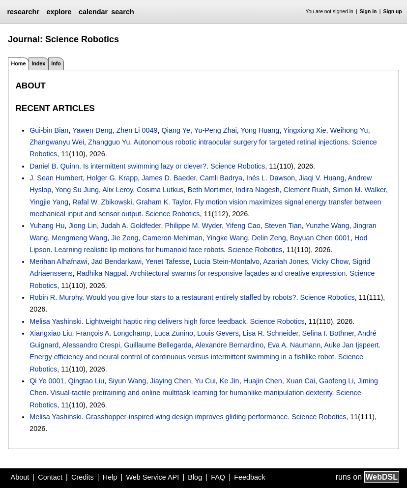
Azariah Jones (285, 261)
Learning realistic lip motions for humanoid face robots (139, 250)
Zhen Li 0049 (136, 130)
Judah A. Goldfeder (131, 226)
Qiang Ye (175, 130)
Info (56, 63)
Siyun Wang (127, 381)
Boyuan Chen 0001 (320, 238)
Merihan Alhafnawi (58, 261)
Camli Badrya (221, 178)
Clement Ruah (306, 190)
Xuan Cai (300, 381)
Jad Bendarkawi (116, 261)
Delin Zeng (269, 238)
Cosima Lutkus (160, 190)
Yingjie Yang (48, 202)
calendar (93, 12)
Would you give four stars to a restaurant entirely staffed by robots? (191, 297)
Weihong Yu (349, 130)
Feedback (249, 477)
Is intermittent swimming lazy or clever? (144, 166)
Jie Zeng (124, 238)
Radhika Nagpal (101, 273)
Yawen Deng (92, 130)
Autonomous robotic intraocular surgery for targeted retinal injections (241, 142)
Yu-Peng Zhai (215, 130)
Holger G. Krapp (112, 178)
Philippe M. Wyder (193, 226)
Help (110, 477)
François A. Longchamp (113, 333)
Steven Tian (283, 226)
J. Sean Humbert (56, 178)
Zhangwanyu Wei (56, 142)
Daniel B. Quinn (54, 166)
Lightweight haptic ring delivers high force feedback (166, 321)
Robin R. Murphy (55, 297)
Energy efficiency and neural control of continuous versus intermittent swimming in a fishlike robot (181, 357)
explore (58, 12)
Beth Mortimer (210, 190)
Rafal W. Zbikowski (102, 202)
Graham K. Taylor (163, 202)
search (122, 12)
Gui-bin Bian (48, 130)
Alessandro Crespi (91, 345)
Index (38, 63)
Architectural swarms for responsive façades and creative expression (238, 273)
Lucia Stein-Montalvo (227, 261)
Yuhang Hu (46, 226)
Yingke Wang (227, 238)
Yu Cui (205, 381)
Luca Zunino (173, 333)
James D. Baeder (169, 178)
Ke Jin (229, 381)
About (20, 477)
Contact (50, 477)
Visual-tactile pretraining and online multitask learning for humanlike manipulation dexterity (191, 393)
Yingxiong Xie (304, 130)
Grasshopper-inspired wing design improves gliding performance (187, 417)
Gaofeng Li (336, 381)
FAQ (218, 477)
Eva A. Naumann (293, 345)
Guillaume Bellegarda (158, 345)
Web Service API (152, 477)
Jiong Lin (82, 226)
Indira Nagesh (257, 190)
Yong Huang (260, 130)
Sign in (368, 11)
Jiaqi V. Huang (321, 178)
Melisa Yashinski (55, 321)
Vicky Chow (330, 261)
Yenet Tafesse (167, 261)
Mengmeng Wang (79, 238)
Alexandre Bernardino (229, 345)
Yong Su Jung (77, 190)
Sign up (392, 11)
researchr (23, 12)
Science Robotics (237, 166)
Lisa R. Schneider (270, 333)
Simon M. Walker (359, 190)
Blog (195, 477)
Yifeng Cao (243, 226)
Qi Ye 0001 (46, 381)
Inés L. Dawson (270, 178)
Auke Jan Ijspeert (351, 345)
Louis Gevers (218, 333)
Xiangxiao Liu (50, 333)
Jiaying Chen (170, 381)
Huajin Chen (262, 381)
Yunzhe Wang (327, 226)
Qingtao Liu (86, 381)
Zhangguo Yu (109, 142)
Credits (82, 477)
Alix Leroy (117, 190)
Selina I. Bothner (328, 333)
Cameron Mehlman (173, 238)
